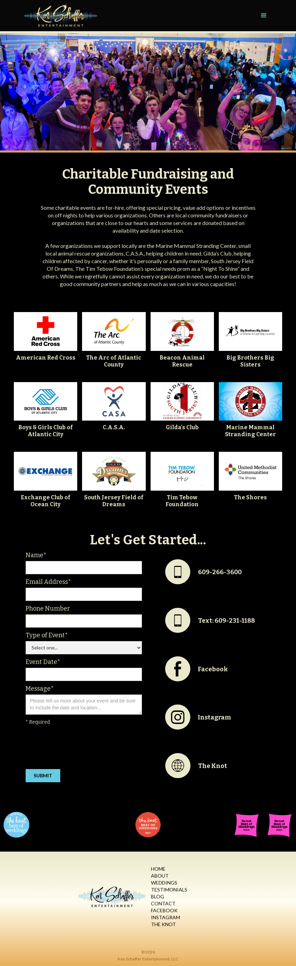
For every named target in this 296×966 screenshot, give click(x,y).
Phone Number (48, 608)
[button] (263, 15)
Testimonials (169, 889)
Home (158, 869)
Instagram (165, 917)
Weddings (164, 883)
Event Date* (43, 662)
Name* (36, 555)
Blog (157, 896)
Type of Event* (47, 635)
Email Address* (48, 582)
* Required (38, 722)
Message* (40, 688)
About (160, 876)
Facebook (164, 910)
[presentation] (78, 748)
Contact (163, 903)
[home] (61, 15)
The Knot (163, 924)
